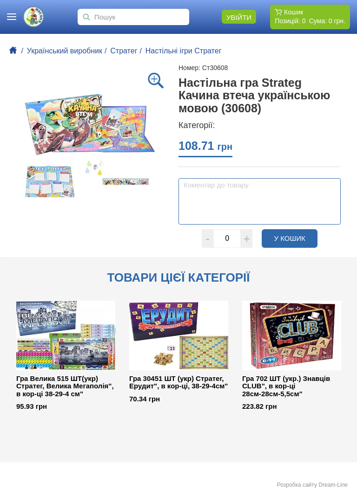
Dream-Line (333, 485)
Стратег (123, 51)
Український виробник (64, 51)
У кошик (296, 238)
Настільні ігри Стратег (183, 51)
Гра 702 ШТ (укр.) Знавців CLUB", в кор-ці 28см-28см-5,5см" (286, 386)
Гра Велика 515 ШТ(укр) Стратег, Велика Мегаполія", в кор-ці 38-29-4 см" (65, 386)
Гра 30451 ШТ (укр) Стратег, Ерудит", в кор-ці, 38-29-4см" (178, 382)
